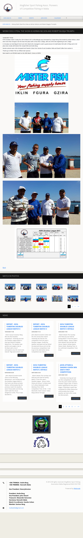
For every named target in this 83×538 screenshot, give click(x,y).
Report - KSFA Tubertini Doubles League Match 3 (41, 326)
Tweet (16, 263)
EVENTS (31, 18)
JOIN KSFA (44, 18)
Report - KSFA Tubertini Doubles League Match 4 (14, 326)
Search (78, 5)
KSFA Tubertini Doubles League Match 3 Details (67, 326)
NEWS (20, 18)
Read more (22, 355)
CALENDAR (57, 18)
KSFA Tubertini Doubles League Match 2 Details (40, 367)
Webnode (77, 489)
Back (4, 268)
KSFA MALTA (7, 18)
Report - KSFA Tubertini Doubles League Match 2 (14, 367)
